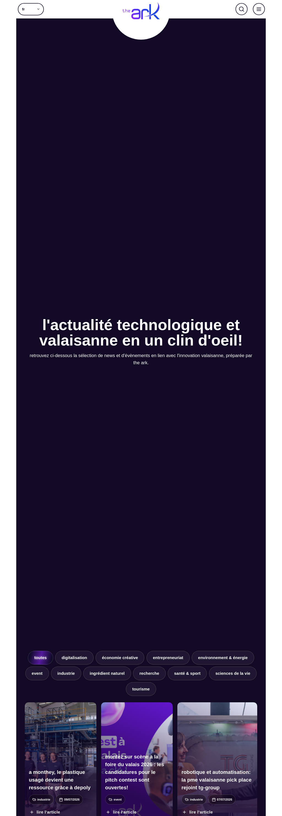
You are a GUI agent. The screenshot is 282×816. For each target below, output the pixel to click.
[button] (31, 9)
